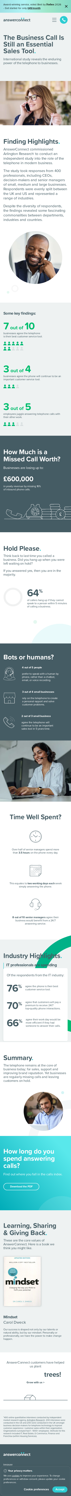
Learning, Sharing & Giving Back (29, 1224)
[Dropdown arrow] (66, 1479)
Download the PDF (21, 1181)
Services (8, 1487)
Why (6, 1479)
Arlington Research (36, 1415)
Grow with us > (35, 1377)
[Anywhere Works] (13, 1464)
